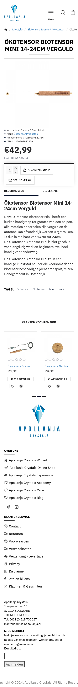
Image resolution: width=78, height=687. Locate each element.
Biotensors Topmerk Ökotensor (45, 29)
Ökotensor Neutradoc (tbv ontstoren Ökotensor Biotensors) (58, 366)
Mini (51, 289)
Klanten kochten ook (39, 322)
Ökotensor (38, 289)
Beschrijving (14, 191)
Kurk (61, 289)
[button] (34, 396)
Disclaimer (51, 191)
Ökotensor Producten (26, 133)
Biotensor (22, 289)
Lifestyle (17, 29)
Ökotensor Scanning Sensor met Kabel (21, 366)
